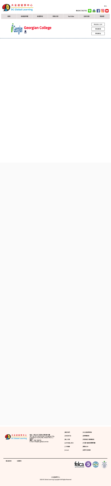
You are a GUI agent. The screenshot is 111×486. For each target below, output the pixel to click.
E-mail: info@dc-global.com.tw (39, 441)
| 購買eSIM (85, 446)
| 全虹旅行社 (67, 435)
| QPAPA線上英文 (69, 443)
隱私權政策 (8, 461)
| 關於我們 (67, 432)
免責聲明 (19, 461)
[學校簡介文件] (98, 24)
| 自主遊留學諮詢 (87, 432)
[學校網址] (98, 33)
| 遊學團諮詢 (85, 435)
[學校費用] (98, 29)
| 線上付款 (67, 439)
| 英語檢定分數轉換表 (88, 439)
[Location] (25, 32)
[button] (40, 16)
